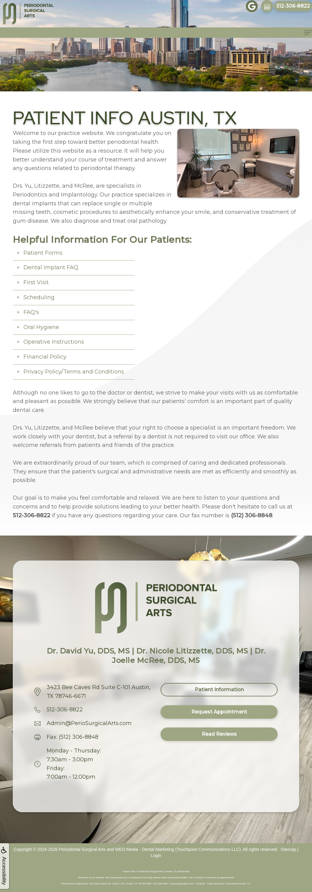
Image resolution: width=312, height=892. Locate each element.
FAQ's (31, 312)
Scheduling (39, 297)
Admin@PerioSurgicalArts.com (89, 723)
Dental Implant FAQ (50, 267)
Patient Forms (42, 253)
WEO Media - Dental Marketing (144, 849)
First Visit (36, 282)
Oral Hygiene (41, 327)
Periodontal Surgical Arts (82, 849)
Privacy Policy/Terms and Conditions (73, 371)
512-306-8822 (65, 709)
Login (156, 855)
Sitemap (288, 849)
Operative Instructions (53, 341)
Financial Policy (44, 356)
